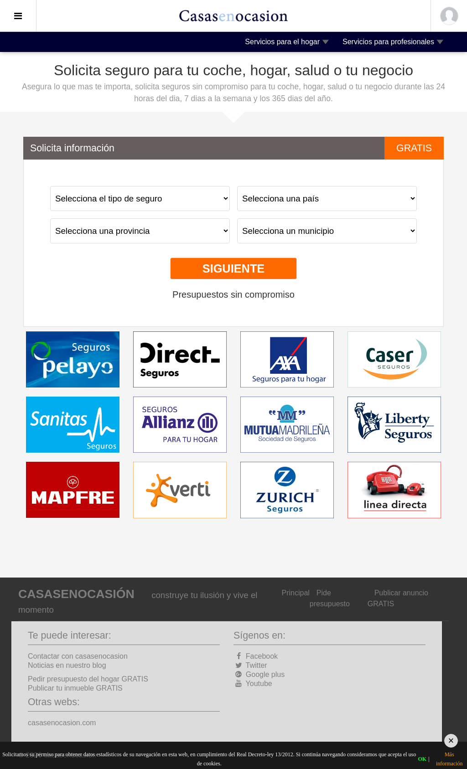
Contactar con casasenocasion (78, 656)
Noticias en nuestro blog (67, 665)
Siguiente (233, 268)
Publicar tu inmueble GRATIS (75, 688)
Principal (295, 593)
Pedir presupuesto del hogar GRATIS (88, 679)
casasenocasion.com (62, 723)
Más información (449, 759)
